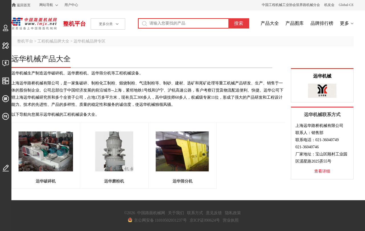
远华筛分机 (182, 181)
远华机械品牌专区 (90, 41)
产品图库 (294, 23)
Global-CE (346, 5)
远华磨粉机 (114, 181)
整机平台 (74, 24)
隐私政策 (233, 213)
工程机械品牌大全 (53, 41)
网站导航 (46, 5)
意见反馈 (214, 213)
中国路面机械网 (34, 24)
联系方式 (195, 213)
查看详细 (322, 171)
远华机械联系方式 (322, 114)
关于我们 (176, 213)
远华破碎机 (46, 181)
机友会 (329, 5)
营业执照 (231, 220)
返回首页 (24, 5)
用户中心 (71, 5)
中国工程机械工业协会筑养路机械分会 (291, 5)
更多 (344, 23)
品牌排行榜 (322, 23)
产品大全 (270, 23)
